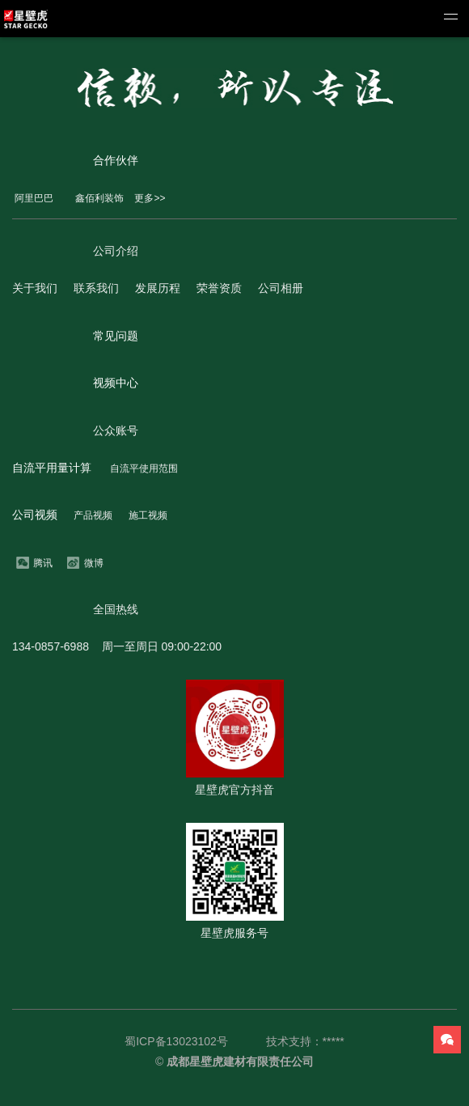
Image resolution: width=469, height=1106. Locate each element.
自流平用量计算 (51, 467)
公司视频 (34, 514)
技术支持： (294, 1041)
